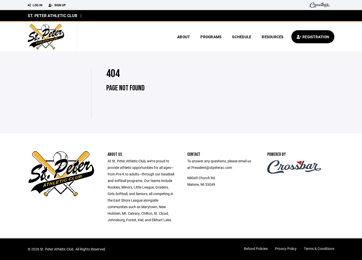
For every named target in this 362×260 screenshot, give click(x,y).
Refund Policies (256, 248)
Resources (272, 36)
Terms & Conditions (319, 248)
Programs (210, 36)
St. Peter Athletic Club (52, 15)
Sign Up (57, 5)
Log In (35, 5)
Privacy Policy (286, 248)
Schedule (241, 36)
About (183, 36)
